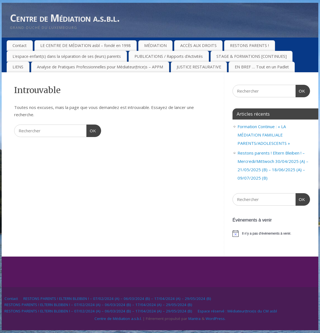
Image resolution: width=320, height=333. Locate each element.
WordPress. (216, 318)
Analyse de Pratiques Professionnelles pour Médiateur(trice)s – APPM (100, 66)
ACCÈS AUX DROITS (198, 45)
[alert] (271, 233)
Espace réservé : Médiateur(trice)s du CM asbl (237, 311)
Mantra (194, 318)
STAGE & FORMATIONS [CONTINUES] (251, 56)
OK (91, 130)
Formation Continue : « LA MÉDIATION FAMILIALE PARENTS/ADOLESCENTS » (264, 135)
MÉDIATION (155, 45)
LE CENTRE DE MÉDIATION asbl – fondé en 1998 (85, 45)
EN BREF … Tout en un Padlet (262, 66)
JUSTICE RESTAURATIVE (199, 66)
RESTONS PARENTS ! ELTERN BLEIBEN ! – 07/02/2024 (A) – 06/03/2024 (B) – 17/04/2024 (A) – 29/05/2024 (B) (117, 298)
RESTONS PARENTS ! (249, 45)
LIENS (17, 66)
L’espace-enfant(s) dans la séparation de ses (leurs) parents (66, 56)
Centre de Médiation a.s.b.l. (64, 18)
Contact (19, 45)
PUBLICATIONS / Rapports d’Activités (168, 56)
